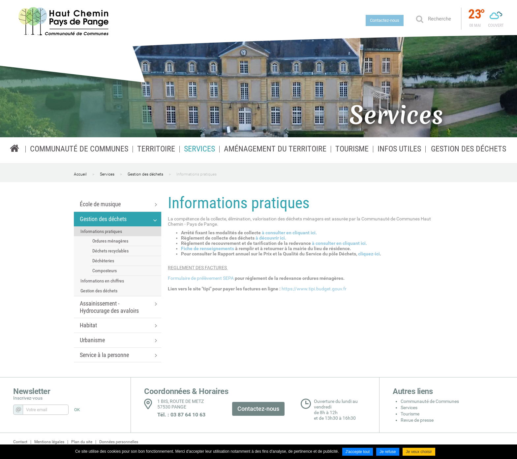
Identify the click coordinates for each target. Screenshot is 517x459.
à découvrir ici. (271, 238)
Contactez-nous (384, 20)
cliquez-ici (369, 253)
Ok (419, 18)
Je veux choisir (419, 451)
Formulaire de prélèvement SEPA (201, 278)
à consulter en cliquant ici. (290, 232)
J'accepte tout (358, 451)
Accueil (80, 174)
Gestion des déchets (145, 174)
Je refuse (388, 451)
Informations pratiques (196, 174)
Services (107, 174)
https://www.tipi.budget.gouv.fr (314, 288)
